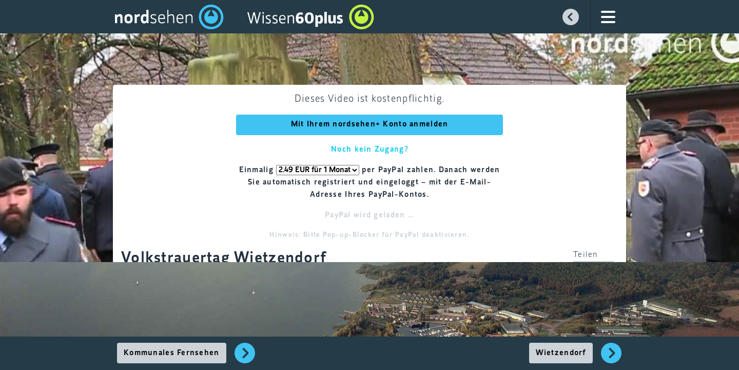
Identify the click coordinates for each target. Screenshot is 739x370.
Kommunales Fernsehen (172, 353)
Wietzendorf (561, 353)
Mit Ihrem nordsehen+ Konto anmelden (370, 124)
